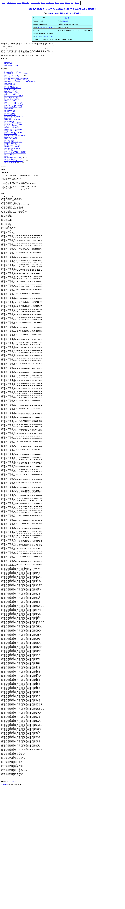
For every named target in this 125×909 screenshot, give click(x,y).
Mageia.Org (65, 21)
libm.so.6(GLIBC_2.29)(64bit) (13, 127)
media (66, 13)
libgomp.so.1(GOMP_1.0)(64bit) (13, 105)
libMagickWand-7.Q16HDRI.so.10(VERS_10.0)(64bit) (19, 84)
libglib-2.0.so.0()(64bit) (11, 100)
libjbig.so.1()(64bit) (9, 116)
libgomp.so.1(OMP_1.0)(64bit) (13, 109)
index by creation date (47, 3)
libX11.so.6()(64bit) (9, 86)
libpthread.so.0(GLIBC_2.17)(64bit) (14, 138)
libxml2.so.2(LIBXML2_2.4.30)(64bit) (15, 154)
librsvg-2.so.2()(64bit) (10, 141)
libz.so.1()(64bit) (9, 157)
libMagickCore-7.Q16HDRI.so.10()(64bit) (16, 81)
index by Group (11, 3)
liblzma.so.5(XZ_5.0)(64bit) (12, 122)
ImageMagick (8, 66)
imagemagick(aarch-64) (11, 68)
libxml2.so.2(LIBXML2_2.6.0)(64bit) (15, 155)
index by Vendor (35, 3)
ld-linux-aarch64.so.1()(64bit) (12, 74)
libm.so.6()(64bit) (9, 124)
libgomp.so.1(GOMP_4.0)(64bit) (13, 106)
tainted (72, 13)
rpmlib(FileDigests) (9, 162)
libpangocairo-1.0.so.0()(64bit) (13, 132)
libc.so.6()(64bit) (9, 89)
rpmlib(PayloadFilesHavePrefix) (13, 163)
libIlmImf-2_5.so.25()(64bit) (12, 79)
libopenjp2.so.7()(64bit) (11, 128)
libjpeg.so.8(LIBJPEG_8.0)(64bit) (13, 119)
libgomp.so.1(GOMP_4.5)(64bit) (13, 108)
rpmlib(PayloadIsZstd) (10, 165)
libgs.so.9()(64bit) (9, 111)
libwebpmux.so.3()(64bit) (11, 149)
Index (3, 3)
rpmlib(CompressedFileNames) (13, 160)
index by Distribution (23, 3)
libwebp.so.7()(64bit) (10, 146)
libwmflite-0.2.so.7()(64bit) (12, 151)
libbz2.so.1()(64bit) (9, 87)
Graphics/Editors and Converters (47, 27)
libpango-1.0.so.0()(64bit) (11, 130)
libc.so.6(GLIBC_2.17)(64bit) (12, 90)
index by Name (59, 3)
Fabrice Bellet (5, 907)
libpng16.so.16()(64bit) (10, 133)
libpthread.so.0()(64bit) (10, 136)
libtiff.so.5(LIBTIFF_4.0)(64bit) (13, 144)
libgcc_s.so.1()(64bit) (10, 97)
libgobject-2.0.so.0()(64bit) (11, 101)
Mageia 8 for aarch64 (55, 13)
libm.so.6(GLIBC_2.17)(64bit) (13, 125)
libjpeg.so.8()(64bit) (10, 117)
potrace (6, 159)
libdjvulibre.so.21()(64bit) (11, 95)
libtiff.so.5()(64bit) (9, 143)
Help (72, 3)
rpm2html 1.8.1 (13, 904)
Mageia (67, 18)
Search (77, 3)
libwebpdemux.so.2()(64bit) (12, 147)
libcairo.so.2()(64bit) (10, 92)
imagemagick (8, 64)
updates (78, 13)
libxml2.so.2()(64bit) (10, 152)
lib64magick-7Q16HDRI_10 (12, 78)
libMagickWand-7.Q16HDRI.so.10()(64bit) (16, 82)
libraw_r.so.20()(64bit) (10, 139)
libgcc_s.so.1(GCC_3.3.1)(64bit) (13, 98)
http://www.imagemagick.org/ (44, 36)
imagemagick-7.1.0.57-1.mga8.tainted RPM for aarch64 (62, 8)
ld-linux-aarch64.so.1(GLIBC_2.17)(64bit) (16, 76)
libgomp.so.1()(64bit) (10, 103)
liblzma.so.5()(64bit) (10, 120)
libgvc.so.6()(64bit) (9, 113)
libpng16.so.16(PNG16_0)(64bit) (13, 135)
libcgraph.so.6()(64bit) (10, 93)
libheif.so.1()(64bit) (9, 114)
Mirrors (67, 3)
